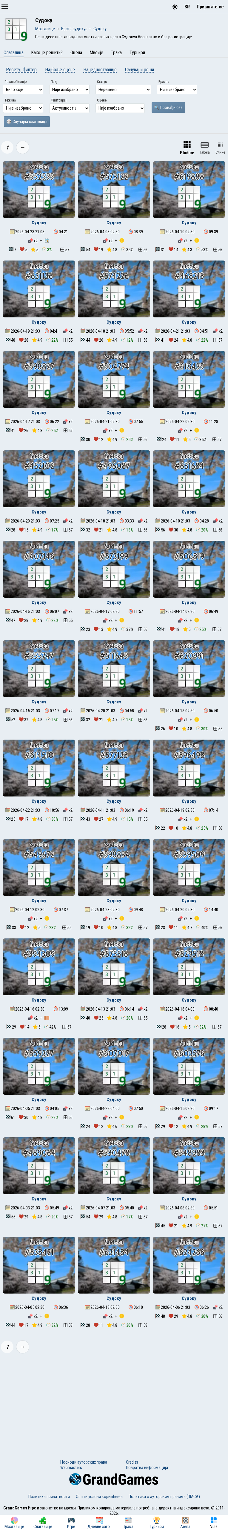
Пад (54, 82)
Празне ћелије (15, 82)
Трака (116, 52)
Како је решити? (47, 52)
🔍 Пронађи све (168, 107)
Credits (132, 1462)
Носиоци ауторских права (83, 1462)
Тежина (10, 100)
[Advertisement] (114, 1402)
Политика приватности (49, 1496)
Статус (102, 82)
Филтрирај (59, 100)
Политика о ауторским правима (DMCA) (164, 1496)
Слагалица (14, 52)
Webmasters (71, 1467)
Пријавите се (210, 7)
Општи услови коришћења (99, 1496)
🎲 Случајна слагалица (26, 121)
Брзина (163, 82)
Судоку (39, 222)
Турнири (137, 52)
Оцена (76, 52)
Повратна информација (147, 1467)
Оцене (102, 100)
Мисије (96, 52)
